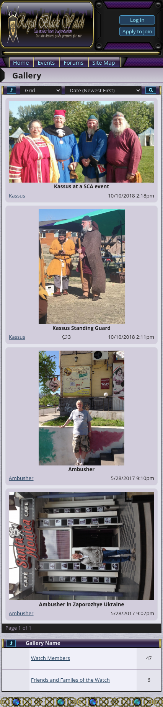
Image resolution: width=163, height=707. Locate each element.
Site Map (103, 62)
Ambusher (21, 478)
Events (46, 62)
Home (21, 62)
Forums (73, 62)
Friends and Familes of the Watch (70, 679)
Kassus (17, 195)
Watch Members (50, 658)
